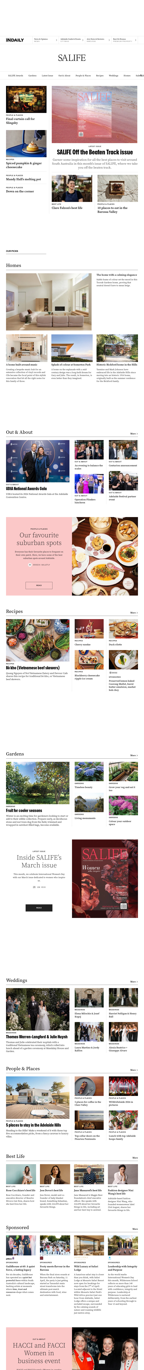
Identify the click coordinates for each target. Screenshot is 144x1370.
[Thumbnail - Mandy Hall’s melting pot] (26, 177)
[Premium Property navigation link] (125, 40)
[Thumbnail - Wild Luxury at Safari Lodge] (89, 1274)
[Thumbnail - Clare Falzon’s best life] (72, 192)
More (134, 433)
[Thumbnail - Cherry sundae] (89, 632)
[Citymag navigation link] (72, 40)
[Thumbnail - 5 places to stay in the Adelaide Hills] (37, 1107)
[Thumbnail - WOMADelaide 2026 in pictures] (123, 1091)
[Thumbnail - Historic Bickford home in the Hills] (117, 358)
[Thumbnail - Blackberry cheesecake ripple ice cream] (89, 665)
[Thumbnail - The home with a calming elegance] (72, 301)
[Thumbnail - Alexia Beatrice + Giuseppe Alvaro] (123, 1037)
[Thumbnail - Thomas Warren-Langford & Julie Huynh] (37, 1020)
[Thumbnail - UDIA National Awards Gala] (37, 469)
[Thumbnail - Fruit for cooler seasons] (37, 794)
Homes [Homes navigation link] (127, 75)
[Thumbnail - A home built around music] (26, 358)
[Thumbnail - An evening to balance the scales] (89, 455)
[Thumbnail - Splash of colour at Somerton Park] (72, 357)
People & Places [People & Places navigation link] (83, 75)
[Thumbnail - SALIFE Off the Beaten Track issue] (95, 128)
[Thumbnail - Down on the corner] (26, 189)
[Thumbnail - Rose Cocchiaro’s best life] (21, 1184)
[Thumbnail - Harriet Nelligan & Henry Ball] (123, 1003)
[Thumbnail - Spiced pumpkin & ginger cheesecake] (26, 149)
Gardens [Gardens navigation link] (32, 75)
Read (39, 585)
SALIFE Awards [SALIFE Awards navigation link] (15, 75)
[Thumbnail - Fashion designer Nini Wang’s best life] (123, 1188)
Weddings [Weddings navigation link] (113, 75)
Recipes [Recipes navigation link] (100, 75)
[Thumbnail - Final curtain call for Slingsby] (26, 105)
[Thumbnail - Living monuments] (89, 806)
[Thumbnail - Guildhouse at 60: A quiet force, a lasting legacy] (21, 1266)
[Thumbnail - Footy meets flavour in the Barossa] (55, 1266)
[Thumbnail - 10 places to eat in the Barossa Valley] (117, 194)
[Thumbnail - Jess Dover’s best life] (55, 1186)
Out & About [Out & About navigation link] (64, 75)
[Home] (19, 40)
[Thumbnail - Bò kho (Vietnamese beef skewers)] (37, 650)
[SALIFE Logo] (72, 57)
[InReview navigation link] (98, 40)
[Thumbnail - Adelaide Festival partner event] (123, 486)
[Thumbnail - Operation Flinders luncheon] (89, 489)
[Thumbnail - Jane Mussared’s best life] (89, 1187)
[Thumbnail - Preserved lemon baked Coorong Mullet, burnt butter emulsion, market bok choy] (123, 671)
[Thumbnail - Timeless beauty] (89, 775)
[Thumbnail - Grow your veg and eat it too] (123, 777)
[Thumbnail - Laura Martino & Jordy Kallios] (89, 1037)
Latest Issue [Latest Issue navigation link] (47, 75)
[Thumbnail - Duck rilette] (123, 632)
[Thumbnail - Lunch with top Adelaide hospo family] (123, 1125)
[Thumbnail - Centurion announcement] (123, 453)
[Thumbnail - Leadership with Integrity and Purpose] (123, 1270)
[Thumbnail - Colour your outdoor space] (123, 811)
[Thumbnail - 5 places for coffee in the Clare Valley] (89, 1091)
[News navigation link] (45, 40)
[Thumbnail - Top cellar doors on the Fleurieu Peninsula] (89, 1125)
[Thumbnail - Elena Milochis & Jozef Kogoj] (89, 1003)
